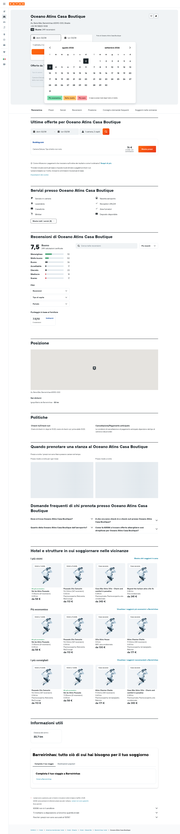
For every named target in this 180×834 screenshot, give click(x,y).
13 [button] (68, 73)
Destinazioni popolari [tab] (66, 764)
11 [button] (56, 73)
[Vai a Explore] (4, 34)
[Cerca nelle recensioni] (108, 245)
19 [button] (62, 79)
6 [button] (67, 67)
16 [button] (86, 73)
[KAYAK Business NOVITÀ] (4, 44)
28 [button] (74, 85)
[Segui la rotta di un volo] (4, 39)
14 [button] (74, 73)
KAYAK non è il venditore (95, 808)
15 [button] (80, 73)
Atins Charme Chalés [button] (135, 639)
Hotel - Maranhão (86, 830)
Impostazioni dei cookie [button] (39, 175)
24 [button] (50, 85)
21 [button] (74, 79)
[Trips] (4, 52)
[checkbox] (43, 320)
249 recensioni (48, 29)
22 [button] (80, 79)
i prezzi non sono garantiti (79, 801)
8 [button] (79, 67)
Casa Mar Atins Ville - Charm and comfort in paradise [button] (109, 590)
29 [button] (80, 85)
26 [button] (62, 85)
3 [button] (49, 67)
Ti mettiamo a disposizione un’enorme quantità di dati (95, 812)
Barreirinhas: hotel (101, 830)
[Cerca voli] (4, 11)
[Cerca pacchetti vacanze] (4, 27)
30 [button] (86, 85)
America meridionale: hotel (55, 830)
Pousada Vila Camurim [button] (73, 589)
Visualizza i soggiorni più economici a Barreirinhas (137, 609)
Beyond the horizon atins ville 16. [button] (140, 589)
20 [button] (68, 79)
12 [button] (62, 73)
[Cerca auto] (4, 22)
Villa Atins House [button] (102, 639)
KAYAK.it (33, 830)
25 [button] (56, 85)
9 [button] (85, 67)
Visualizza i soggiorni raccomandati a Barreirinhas (137, 660)
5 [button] (61, 67)
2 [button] (85, 61)
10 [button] (50, 73)
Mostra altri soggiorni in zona (146, 558)
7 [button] (73, 67)
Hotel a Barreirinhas (43, 779)
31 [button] (50, 91)
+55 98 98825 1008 (39, 26)
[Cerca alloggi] (4, 16)
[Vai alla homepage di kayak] (17, 3)
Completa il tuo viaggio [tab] (44, 764)
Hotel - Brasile (72, 830)
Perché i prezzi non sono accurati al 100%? (95, 817)
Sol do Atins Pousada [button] (40, 591)
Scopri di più (106, 163)
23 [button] (86, 79)
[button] (4, 4)
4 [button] (55, 67)
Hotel (41, 830)
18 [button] (56, 79)
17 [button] (50, 79)
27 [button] (68, 85)
